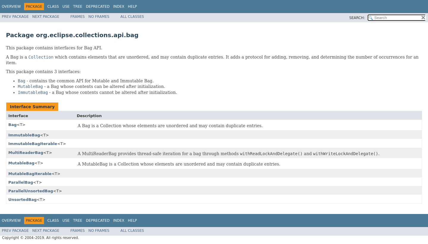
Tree (77, 6)
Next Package (45, 17)
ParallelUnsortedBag (30, 191)
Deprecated (98, 6)
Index (119, 6)
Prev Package (15, 17)
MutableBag (21, 163)
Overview (11, 6)
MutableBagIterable (29, 173)
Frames (77, 17)
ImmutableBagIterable (32, 143)
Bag (12, 124)
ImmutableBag (24, 135)
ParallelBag (20, 182)
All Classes (132, 17)
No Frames (98, 17)
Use (66, 6)
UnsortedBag (22, 199)
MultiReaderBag (25, 152)
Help (132, 6)
